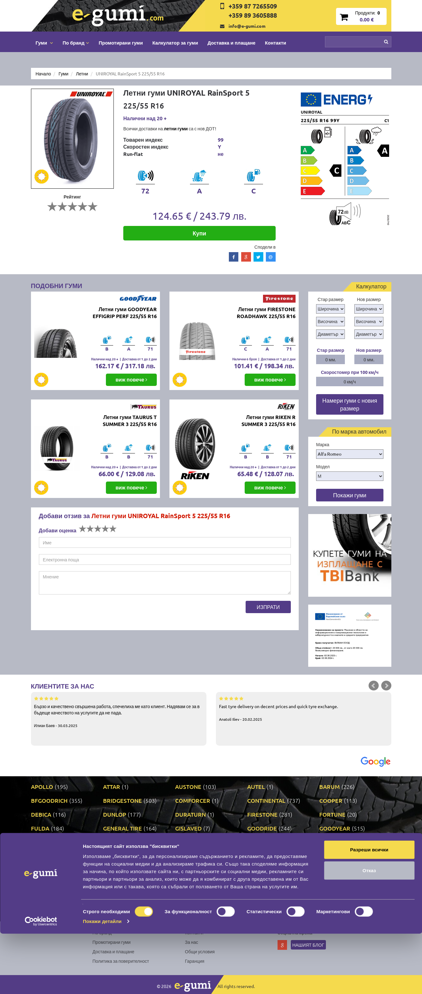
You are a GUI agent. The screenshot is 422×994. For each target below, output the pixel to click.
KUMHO (258, 842)
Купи (199, 233)
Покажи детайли (102, 981)
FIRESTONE (262, 814)
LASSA (327, 842)
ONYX (255, 869)
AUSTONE (188, 786)
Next (386, 686)
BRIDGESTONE (122, 800)
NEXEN (184, 869)
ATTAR (111, 786)
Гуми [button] (44, 42)
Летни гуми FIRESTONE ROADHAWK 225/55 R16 (266, 313)
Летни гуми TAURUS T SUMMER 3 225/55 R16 (130, 421)
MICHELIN (332, 856)
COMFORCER (192, 800)
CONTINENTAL (266, 800)
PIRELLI (329, 869)
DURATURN (190, 814)
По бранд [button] (76, 42)
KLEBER (114, 842)
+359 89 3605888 (253, 15)
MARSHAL (116, 856)
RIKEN (183, 883)
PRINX (111, 883)
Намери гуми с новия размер (349, 404)
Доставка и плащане (231, 42)
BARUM (329, 786)
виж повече (131, 379)
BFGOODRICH (49, 800)
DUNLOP (114, 814)
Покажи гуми (349, 495)
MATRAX (258, 856)
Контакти (275, 42)
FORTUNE (332, 814)
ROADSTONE (264, 883)
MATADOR (189, 856)
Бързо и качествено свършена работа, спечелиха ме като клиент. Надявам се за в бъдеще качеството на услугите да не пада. (118, 711)
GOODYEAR (334, 828)
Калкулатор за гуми (175, 42)
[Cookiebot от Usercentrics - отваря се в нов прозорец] (41, 981)
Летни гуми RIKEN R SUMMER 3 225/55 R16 (269, 421)
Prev (374, 686)
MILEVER (43, 869)
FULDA (40, 828)
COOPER (330, 800)
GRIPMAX (43, 842)
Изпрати (268, 607)
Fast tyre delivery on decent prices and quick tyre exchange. (303, 708)
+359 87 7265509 (253, 6)
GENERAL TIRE (122, 828)
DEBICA (41, 814)
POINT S (41, 883)
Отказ (369, 930)
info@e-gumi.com (247, 26)
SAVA (326, 883)
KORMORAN (191, 842)
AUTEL (256, 786)
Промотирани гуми (121, 42)
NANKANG (117, 869)
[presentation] (87, 613)
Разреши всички (369, 910)
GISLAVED (188, 828)
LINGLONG (45, 856)
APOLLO (42, 786)
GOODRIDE (262, 828)
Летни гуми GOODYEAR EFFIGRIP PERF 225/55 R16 (125, 313)
